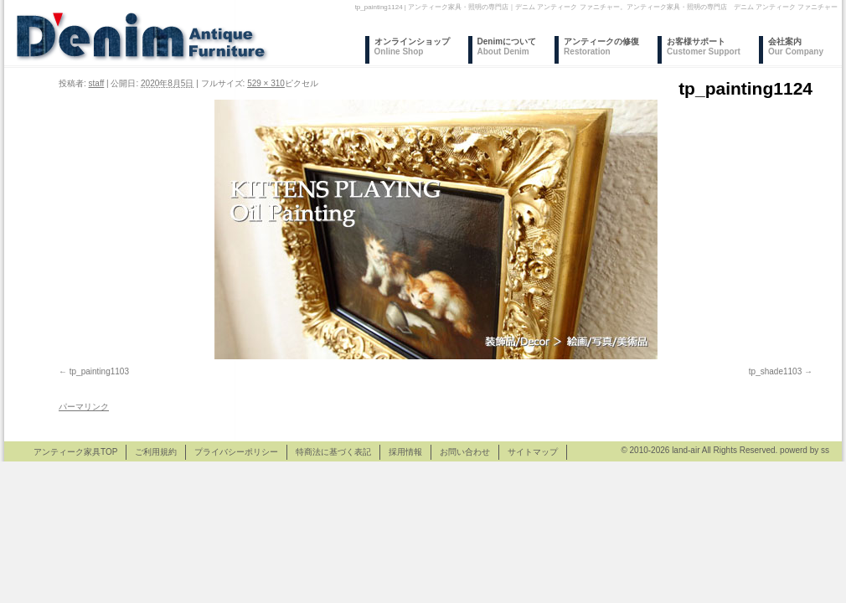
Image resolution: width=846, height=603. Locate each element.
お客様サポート (703, 46)
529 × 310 (266, 83)
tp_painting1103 (99, 371)
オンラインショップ (412, 46)
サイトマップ (533, 451)
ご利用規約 (156, 451)
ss (825, 450)
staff (97, 83)
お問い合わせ (465, 451)
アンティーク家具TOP (75, 451)
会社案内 (795, 46)
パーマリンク (84, 406)
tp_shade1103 (775, 371)
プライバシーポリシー (236, 451)
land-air (685, 450)
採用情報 (405, 451)
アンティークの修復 (601, 46)
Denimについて (507, 46)
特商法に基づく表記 (333, 451)
